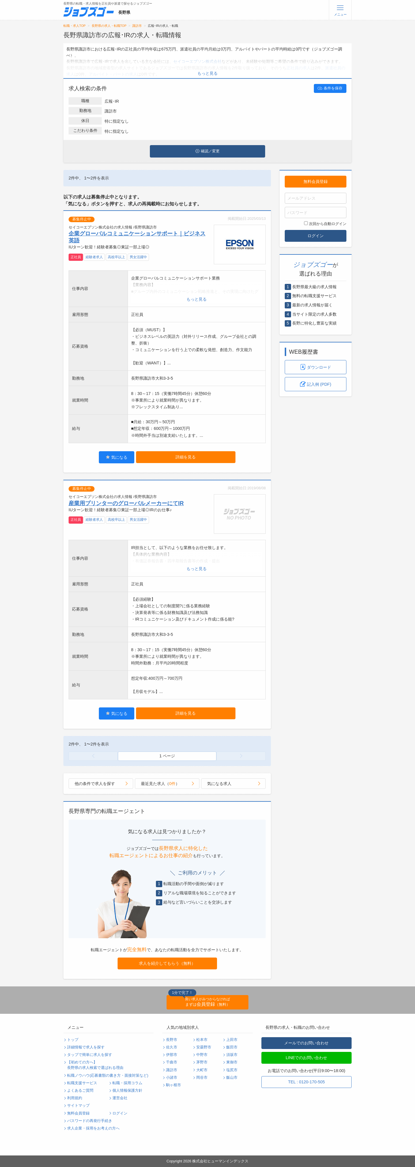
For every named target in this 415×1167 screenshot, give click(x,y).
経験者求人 (94, 257)
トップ (72, 1040)
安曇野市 (203, 1047)
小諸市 (171, 1078)
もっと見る (207, 73)
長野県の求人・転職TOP (109, 25)
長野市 (171, 1040)
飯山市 (231, 1078)
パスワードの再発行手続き (89, 1121)
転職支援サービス (82, 1083)
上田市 (231, 1040)
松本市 (201, 1040)
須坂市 (231, 1055)
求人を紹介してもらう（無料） (167, 963)
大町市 (201, 1070)
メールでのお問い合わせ (306, 1043)
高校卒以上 (116, 257)
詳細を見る (186, 457)
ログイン (316, 235)
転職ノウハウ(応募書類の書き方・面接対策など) (107, 1076)
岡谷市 (201, 1078)
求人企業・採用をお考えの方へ (93, 1128)
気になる (116, 457)
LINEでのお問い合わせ (306, 1057)
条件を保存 (330, 88)
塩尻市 (231, 1070)
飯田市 (231, 1047)
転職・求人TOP (74, 25)
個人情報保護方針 (127, 1091)
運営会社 (119, 1098)
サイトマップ (78, 1106)
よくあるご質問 (80, 1091)
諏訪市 (137, 25)
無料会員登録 (315, 181)
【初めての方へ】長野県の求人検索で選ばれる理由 (95, 1065)
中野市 (201, 1055)
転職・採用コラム (127, 1083)
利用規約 (74, 1098)
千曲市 (171, 1062)
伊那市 (171, 1055)
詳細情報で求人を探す (86, 1047)
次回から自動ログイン (325, 223)
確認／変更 (207, 151)
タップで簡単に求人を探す (89, 1055)
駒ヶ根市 (173, 1085)
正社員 (76, 257)
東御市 (231, 1062)
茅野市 (201, 1062)
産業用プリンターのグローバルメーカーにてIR (126, 503)
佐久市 (171, 1047)
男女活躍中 (138, 257)
